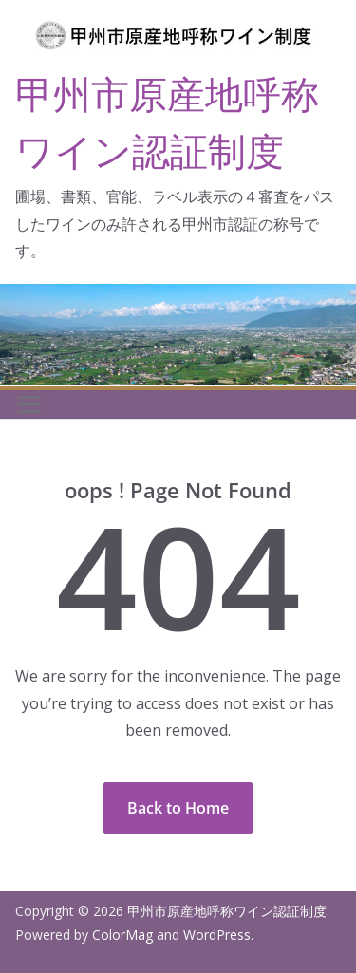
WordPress (217, 935)
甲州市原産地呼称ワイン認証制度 (227, 911)
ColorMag (122, 935)
